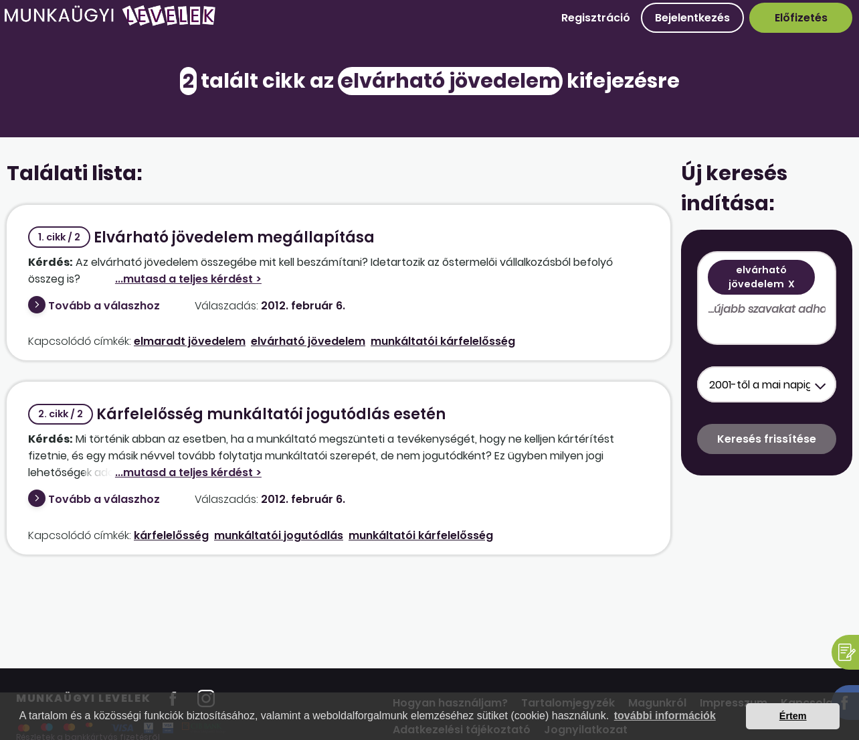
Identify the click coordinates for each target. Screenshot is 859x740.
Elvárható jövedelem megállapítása (201, 237)
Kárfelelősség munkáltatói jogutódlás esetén (237, 414)
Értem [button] (793, 716)
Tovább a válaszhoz (104, 305)
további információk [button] (665, 715)
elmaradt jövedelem (190, 341)
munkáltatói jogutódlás (278, 535)
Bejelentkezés (692, 17)
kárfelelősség (171, 535)
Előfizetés (801, 17)
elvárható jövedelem (308, 341)
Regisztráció (595, 17)
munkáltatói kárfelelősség (443, 341)
